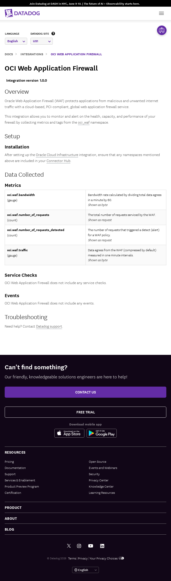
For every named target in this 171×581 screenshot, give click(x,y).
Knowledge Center (101, 486)
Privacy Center (98, 480)
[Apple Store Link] (70, 433)
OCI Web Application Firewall (76, 53)
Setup (12, 135)
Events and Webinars (103, 467)
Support (10, 473)
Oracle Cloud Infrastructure (57, 154)
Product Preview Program (22, 486)
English (16, 41)
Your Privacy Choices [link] (107, 558)
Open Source (97, 461)
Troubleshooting (26, 316)
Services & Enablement (20, 480)
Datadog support (49, 326)
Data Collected (24, 174)
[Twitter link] (69, 546)
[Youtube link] (90, 546)
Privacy (83, 558)
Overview (17, 91)
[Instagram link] (79, 546)
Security (94, 473)
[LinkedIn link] (102, 546)
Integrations (31, 53)
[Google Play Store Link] (102, 433)
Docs (9, 53)
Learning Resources (102, 492)
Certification (13, 492)
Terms (72, 558)
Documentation (15, 467)
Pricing (9, 461)
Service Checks (21, 274)
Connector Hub (58, 160)
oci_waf (84, 122)
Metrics (13, 185)
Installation (17, 146)
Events (12, 295)
